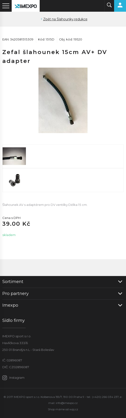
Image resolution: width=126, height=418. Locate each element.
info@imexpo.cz (67, 403)
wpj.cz (73, 409)
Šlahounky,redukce (72, 19)
